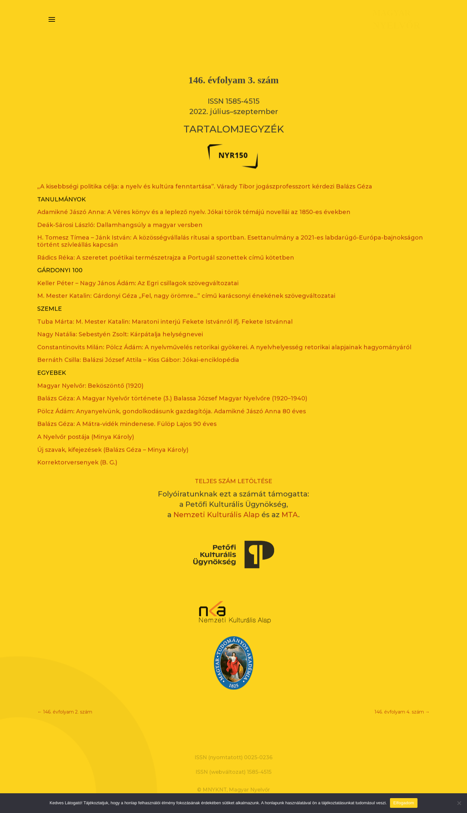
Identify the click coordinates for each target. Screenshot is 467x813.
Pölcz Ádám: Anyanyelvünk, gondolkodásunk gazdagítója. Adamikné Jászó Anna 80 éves (171, 400)
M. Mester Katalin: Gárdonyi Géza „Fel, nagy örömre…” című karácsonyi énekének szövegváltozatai (186, 285)
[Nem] (459, 803)
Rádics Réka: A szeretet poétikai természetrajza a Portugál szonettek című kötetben (165, 247)
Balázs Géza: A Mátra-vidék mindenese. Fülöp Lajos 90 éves (127, 413)
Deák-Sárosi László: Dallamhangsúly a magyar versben (120, 214)
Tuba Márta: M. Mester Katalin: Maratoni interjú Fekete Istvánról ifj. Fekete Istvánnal (165, 311)
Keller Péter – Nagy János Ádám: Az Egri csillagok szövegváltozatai (138, 272)
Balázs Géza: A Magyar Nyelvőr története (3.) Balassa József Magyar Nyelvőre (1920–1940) (172, 388)
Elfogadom (403, 802)
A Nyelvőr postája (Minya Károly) (85, 426)
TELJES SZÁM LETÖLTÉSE (233, 470)
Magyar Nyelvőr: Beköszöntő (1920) (90, 375)
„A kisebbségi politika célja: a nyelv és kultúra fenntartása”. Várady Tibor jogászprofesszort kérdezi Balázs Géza (204, 176)
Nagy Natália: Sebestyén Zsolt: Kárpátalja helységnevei (120, 324)
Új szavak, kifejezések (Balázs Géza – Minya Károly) (112, 439)
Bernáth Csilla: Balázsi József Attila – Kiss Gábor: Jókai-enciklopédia (138, 349)
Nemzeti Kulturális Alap (216, 504)
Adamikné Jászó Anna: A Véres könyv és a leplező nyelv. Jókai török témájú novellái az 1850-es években (193, 201)
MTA (290, 504)
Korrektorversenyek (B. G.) (77, 452)
